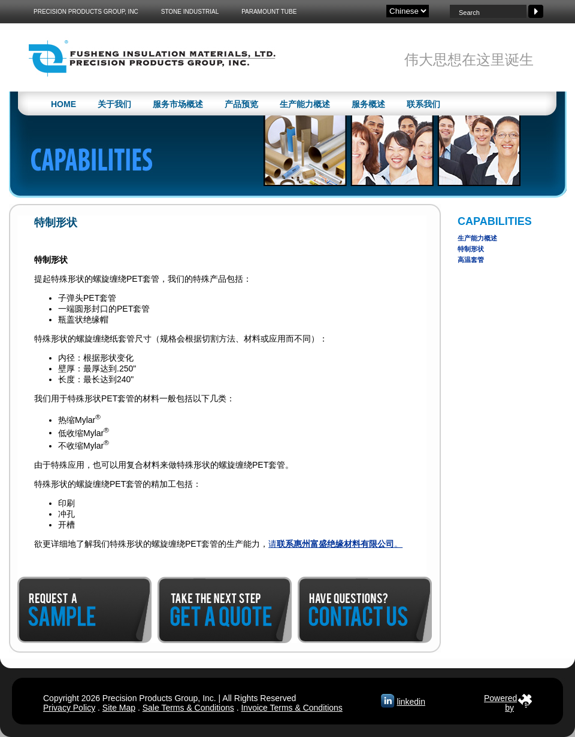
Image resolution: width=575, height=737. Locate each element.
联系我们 (423, 104)
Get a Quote (225, 610)
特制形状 (471, 248)
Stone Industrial (190, 11)
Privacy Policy (69, 707)
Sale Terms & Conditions (188, 707)
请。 (335, 544)
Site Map (118, 707)
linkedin (411, 701)
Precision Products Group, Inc (86, 11)
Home (63, 104)
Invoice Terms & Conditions (291, 707)
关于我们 (114, 104)
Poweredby (500, 700)
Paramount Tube (268, 11)
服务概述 (368, 104)
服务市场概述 (178, 104)
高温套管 (471, 259)
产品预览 (241, 104)
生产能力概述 (305, 104)
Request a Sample (84, 610)
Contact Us (365, 610)
